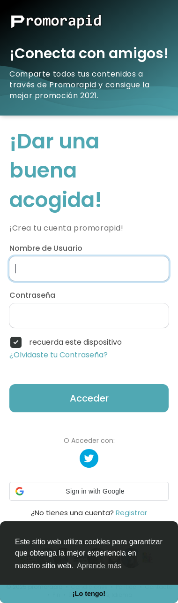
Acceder (89, 398)
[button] (89, 491)
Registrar (131, 513)
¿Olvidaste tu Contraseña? (58, 355)
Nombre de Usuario (45, 248)
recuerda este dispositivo (75, 342)
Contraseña (32, 295)
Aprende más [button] (99, 566)
